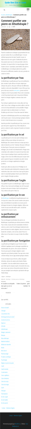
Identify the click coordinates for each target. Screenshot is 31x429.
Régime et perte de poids (7, 363)
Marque (3, 335)
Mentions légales (10, 408)
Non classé (4, 351)
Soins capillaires (5, 375)
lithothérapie (8, 279)
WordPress (18, 424)
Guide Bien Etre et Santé (15, 2)
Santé (2, 366)
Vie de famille (4, 400)
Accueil (3, 15)
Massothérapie (5, 338)
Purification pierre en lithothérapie (17, 279)
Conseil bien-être (5, 314)
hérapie (7, 198)
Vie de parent (4, 403)
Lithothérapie (9, 15)
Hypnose (3, 323)
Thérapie (3, 391)
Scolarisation (4, 372)
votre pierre (17, 90)
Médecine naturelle (6, 344)
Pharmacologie (4, 354)
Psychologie (4, 360)
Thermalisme (4, 394)
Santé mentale (4, 369)
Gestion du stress (5, 320)
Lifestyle (3, 326)
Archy (14, 27)
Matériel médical (5, 341)
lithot (4, 198)
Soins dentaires (5, 378)
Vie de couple (4, 397)
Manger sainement (5, 332)
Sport (2, 388)
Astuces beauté (5, 308)
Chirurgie (3, 311)
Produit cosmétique (6, 357)
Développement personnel (7, 317)
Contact (3, 408)
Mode (2, 348)
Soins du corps (5, 381)
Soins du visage (5, 384)
